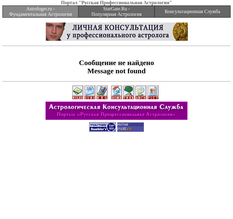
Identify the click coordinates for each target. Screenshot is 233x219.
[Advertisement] (116, 150)
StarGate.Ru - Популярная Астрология (116, 11)
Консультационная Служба (192, 11)
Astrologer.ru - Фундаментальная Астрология (40, 11)
